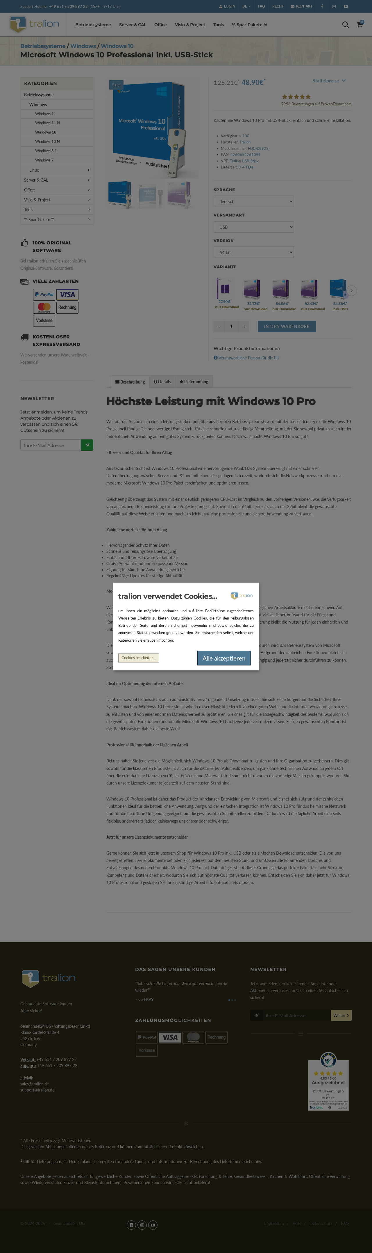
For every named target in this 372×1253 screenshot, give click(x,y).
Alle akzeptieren (224, 658)
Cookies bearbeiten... (138, 658)
